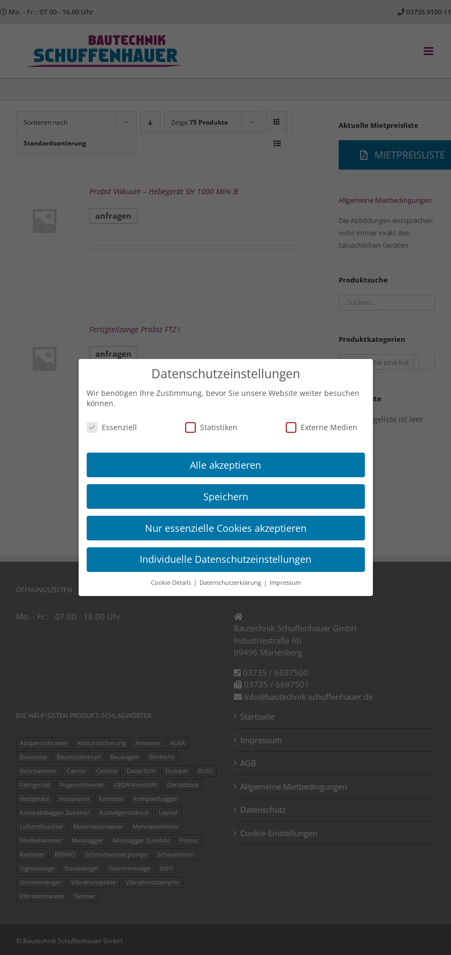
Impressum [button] (285, 582)
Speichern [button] (225, 496)
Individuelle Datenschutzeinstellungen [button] (225, 559)
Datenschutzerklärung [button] (231, 582)
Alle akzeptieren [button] (225, 465)
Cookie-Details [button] (172, 582)
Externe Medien (321, 427)
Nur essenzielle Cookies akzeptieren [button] (226, 528)
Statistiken (211, 427)
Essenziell (112, 427)
